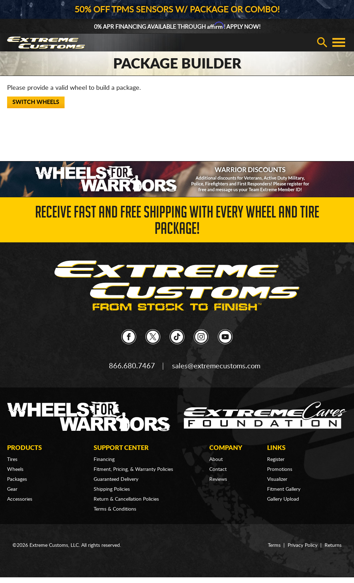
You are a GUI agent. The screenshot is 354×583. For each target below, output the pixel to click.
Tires (12, 459)
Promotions (279, 469)
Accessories (19, 499)
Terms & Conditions (115, 509)
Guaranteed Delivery (116, 479)
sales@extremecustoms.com (216, 366)
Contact (218, 469)
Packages (17, 479)
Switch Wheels (35, 102)
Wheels (15, 469)
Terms (274, 545)
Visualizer (277, 479)
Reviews (218, 479)
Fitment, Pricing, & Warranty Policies (133, 469)
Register (275, 459)
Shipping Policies (112, 489)
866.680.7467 (132, 366)
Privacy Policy (302, 545)
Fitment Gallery (283, 489)
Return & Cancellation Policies (126, 499)
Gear (12, 489)
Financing (104, 459)
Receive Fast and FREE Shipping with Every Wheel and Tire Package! (177, 222)
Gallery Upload (283, 499)
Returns (333, 545)
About (216, 459)
